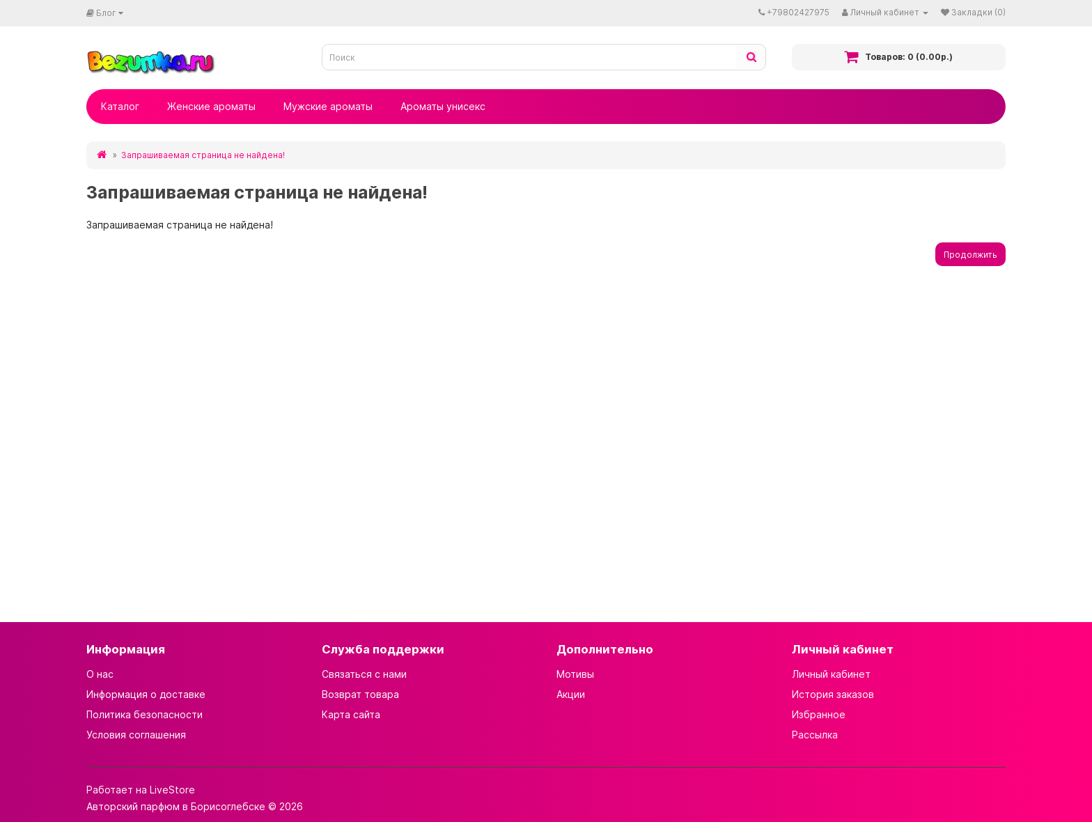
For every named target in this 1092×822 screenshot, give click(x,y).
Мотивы (575, 674)
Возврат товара (360, 694)
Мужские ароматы (328, 106)
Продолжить (970, 254)
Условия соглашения (136, 734)
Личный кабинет (831, 674)
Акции (570, 694)
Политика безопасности (144, 714)
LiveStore (172, 790)
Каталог (120, 106)
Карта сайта (351, 714)
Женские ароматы (211, 106)
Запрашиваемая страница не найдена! (203, 155)
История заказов (833, 694)
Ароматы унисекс (442, 106)
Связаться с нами (364, 674)
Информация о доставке (145, 694)
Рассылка (815, 734)
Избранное (818, 714)
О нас (100, 674)
